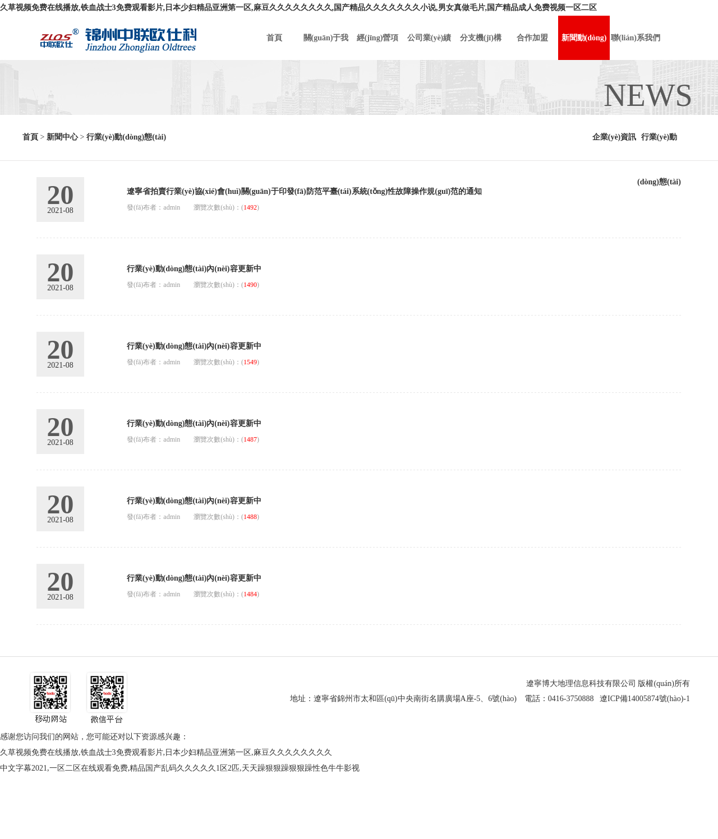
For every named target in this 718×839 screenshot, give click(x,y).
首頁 (30, 137)
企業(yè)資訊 (614, 137)
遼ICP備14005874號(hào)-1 (645, 698)
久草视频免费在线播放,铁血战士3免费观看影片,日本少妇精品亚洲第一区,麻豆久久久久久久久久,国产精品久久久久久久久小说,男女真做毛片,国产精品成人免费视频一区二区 (298, 7)
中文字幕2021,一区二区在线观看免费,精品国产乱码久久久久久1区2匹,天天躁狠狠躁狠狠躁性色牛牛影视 (180, 768)
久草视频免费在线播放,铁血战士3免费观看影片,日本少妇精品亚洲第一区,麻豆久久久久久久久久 (166, 752)
